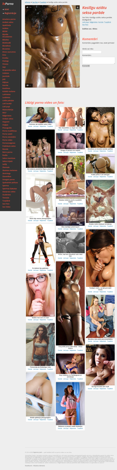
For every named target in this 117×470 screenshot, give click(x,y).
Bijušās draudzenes (7, 35)
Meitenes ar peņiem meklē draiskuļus (70, 426)
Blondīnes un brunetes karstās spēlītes (100, 149)
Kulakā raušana (8, 91)
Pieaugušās (7, 128)
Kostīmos (6, 88)
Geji (4, 67)
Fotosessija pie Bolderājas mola (40, 367)
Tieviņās (5, 198)
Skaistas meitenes (9, 170)
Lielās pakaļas (8, 100)
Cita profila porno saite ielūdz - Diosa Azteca (70, 347)
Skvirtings (6, 173)
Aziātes (5, 28)
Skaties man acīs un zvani (40, 318)
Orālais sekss (7, 119)
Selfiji (4, 164)
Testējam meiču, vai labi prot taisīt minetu (100, 289)
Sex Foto (5, 204)
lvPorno (27, 2)
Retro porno (7, 152)
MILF (4, 112)
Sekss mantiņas (8, 158)
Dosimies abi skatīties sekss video (40, 124)
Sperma (5, 185)
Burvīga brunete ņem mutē (100, 386)
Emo (4, 55)
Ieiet (5, 9)
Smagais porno (8, 179)
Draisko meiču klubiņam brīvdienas (100, 224)
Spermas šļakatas (9, 188)
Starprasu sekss (8, 191)
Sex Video (6, 207)
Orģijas (5, 125)
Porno (8, 4)
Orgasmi (5, 122)
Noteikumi (28, 466)
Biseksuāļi (6, 43)
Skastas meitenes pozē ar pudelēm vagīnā (70, 201)
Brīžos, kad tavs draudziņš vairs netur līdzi (70, 255)
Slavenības (6, 176)
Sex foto (35, 2)
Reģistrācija (9, 13)
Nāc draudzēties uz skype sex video (70, 128)
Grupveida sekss (9, 70)
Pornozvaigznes (8, 143)
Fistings (5, 61)
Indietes (5, 73)
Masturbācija (7, 109)
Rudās (5, 155)
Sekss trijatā (7, 161)
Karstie (5, 85)
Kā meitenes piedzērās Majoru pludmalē (40, 169)
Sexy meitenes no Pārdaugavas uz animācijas (70, 376)
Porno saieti (7, 134)
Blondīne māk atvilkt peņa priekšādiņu (100, 339)
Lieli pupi (6, 106)
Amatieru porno (9, 19)
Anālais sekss (7, 22)
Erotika (5, 58)
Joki (3, 79)
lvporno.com (37, 452)
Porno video (7, 140)
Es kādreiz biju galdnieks (40, 268)
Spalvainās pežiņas (10, 182)
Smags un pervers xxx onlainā (70, 150)
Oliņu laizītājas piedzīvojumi (70, 227)
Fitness (5, 64)
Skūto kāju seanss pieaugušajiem (40, 218)
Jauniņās (6, 76)
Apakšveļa (6, 25)
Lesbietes (6, 97)
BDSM (4, 31)
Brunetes (6, 49)
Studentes (6, 194)
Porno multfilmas (9, 131)
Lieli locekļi (6, 103)
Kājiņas (5, 82)
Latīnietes (6, 94)
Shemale (6, 167)
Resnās (5, 149)
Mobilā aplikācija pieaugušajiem (40, 417)
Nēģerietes (6, 115)
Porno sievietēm (9, 137)
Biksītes (5, 40)
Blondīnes (6, 46)
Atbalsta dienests (39, 466)
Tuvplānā (6, 201)
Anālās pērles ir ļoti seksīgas (100, 175)
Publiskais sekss (9, 146)
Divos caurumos (9, 52)
